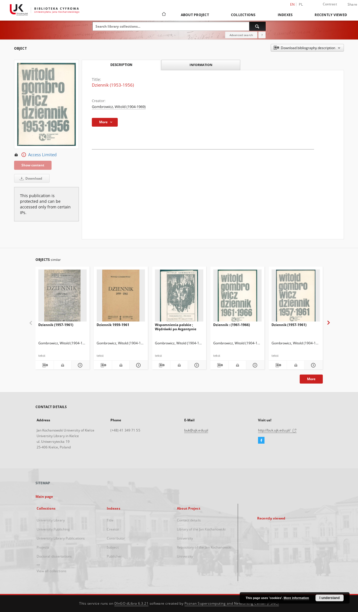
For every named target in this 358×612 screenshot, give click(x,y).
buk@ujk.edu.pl (196, 430)
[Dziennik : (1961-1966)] (237, 297)
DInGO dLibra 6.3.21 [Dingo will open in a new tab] (131, 603)
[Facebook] (261, 440)
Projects (43, 547)
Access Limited (35, 155)
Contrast (330, 4)
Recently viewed (331, 14)
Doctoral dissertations (54, 556)
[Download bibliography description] (44, 365)
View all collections (51, 571)
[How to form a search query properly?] (262, 35)
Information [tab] (201, 65)
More (311, 379)
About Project (195, 14)
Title (110, 520)
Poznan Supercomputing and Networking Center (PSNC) (231, 603)
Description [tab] (121, 65)
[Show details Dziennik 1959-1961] (138, 365)
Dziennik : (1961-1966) (231, 324)
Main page (44, 496)
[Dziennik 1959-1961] (121, 297)
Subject (113, 547)
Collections (243, 14)
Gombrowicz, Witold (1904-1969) (119, 106)
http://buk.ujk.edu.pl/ (277, 430)
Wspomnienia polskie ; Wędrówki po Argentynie (175, 326)
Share (352, 4)
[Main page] (163, 14)
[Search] (257, 26)
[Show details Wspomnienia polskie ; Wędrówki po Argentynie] (196, 365)
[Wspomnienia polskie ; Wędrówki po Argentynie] (179, 297)
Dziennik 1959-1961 (113, 324)
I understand (329, 598)
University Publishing (53, 529)
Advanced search (241, 35)
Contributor (116, 538)
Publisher (114, 556)
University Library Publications (61, 538)
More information (296, 598)
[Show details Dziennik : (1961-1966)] (254, 365)
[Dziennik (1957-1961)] (62, 297)
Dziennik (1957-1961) (55, 324)
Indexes (285, 14)
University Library (51, 520)
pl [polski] (301, 4)
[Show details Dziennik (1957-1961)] (79, 365)
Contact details (189, 520)
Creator (113, 529)
